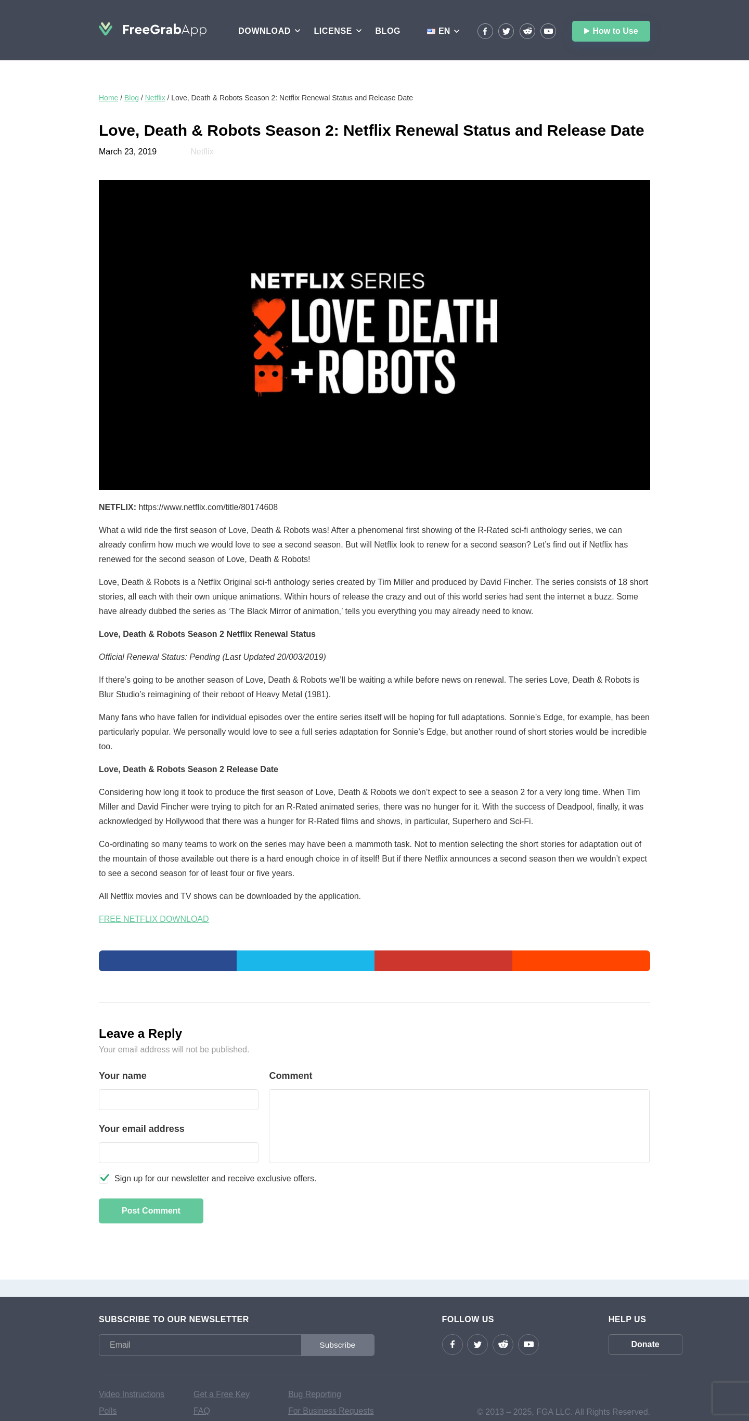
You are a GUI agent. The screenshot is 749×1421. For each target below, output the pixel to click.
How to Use (615, 31)
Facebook (485, 31)
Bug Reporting (314, 1394)
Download (264, 31)
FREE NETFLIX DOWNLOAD (154, 919)
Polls (108, 1410)
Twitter (506, 31)
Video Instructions (132, 1394)
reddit (527, 31)
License (333, 31)
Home (108, 98)
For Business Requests (331, 1410)
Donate (611, 1344)
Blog (388, 31)
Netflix (155, 98)
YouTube (548, 31)
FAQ (201, 1410)
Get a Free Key (221, 1394)
